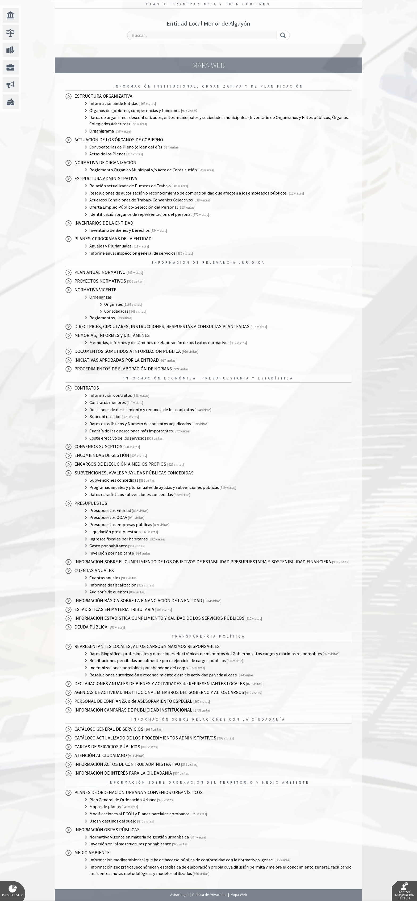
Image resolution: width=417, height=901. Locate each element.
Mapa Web (239, 894)
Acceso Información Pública (404, 891)
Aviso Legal (179, 894)
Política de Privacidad (209, 894)
